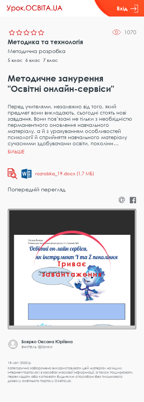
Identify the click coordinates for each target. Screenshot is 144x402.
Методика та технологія (45, 42)
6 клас (32, 60)
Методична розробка (37, 51)
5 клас (15, 60)
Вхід (127, 8)
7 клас (50, 60)
